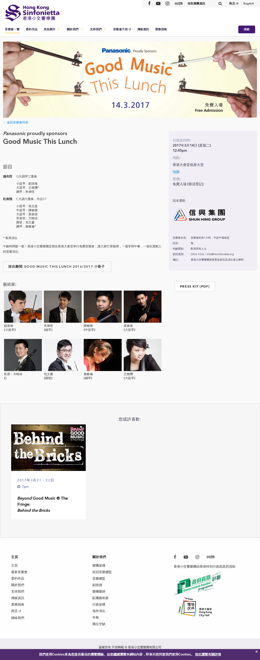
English (249, 3)
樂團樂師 (98, 591)
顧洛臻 (8, 326)
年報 (95, 617)
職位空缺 (98, 624)
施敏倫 (88, 374)
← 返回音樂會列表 (15, 122)
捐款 (247, 29)
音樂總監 (98, 578)
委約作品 (32, 29)
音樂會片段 (120, 29)
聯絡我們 (17, 618)
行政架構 (98, 604)
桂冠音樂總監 (102, 572)
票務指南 (161, 29)
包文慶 (48, 374)
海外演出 (98, 611)
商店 (232, 3)
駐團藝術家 (100, 598)
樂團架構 (98, 565)
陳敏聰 (88, 326)
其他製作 (49, 29)
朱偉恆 (48, 326)
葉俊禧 (128, 326)
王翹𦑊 (128, 374)
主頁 (14, 565)
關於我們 (73, 29)
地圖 (176, 172)
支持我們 (96, 29)
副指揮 (97, 585)
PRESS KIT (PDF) (195, 286)
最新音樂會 (19, 572)
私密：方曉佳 (13, 374)
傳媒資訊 (143, 29)
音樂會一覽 (12, 29)
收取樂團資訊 (196, 3)
